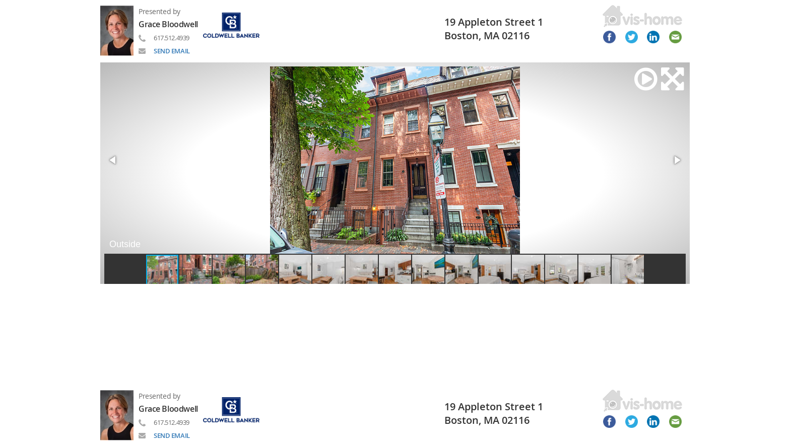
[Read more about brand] (235, 24)
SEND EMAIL (172, 50)
